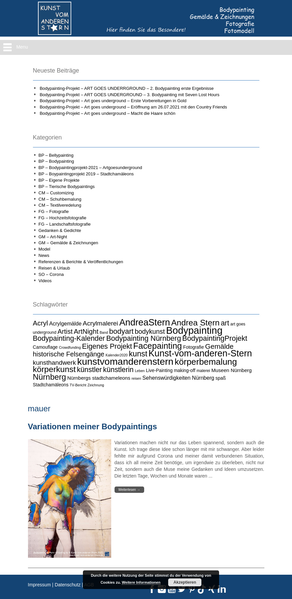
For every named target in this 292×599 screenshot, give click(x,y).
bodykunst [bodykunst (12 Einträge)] (150, 331)
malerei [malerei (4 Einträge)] (203, 370)
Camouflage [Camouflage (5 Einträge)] (45, 347)
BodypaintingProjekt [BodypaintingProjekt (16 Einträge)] (214, 338)
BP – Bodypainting (56, 161)
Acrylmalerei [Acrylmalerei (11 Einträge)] (100, 323)
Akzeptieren (184, 582)
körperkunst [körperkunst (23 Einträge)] (54, 369)
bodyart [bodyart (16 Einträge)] (121, 331)
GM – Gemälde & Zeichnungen (68, 242)
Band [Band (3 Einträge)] (104, 332)
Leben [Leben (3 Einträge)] (140, 371)
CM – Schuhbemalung (60, 199)
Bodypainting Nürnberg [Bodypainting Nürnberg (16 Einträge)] (143, 338)
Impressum (39, 584)
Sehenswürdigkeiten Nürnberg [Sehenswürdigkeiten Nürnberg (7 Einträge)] (178, 378)
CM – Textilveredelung (60, 205)
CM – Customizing (56, 192)
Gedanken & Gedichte (60, 230)
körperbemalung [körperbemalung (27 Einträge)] (205, 361)
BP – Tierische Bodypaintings (67, 186)
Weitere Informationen (141, 582)
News (44, 255)
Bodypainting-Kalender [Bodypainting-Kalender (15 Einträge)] (69, 338)
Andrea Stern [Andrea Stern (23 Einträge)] (195, 322)
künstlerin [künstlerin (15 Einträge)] (118, 370)
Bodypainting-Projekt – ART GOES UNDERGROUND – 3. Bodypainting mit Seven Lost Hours (129, 94)
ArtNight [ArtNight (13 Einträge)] (86, 331)
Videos (45, 280)
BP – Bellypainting (56, 155)
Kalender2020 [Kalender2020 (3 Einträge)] (117, 355)
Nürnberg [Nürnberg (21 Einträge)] (49, 376)
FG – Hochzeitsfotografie (63, 217)
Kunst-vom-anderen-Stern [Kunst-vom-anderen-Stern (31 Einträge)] (200, 353)
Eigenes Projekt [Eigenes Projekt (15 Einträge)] (107, 346)
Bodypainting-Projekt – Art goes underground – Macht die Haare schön (107, 113)
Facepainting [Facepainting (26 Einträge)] (157, 345)
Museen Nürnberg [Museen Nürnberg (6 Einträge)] (231, 370)
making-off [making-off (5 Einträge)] (184, 370)
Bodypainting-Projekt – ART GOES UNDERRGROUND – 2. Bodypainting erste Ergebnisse (127, 88)
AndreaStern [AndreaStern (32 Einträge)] (144, 322)
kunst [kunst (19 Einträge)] (138, 353)
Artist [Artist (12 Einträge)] (65, 331)
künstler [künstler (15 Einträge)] (89, 370)
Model (44, 249)
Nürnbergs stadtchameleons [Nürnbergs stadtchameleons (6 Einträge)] (98, 378)
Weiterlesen (129, 490)
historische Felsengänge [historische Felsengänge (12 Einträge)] (69, 354)
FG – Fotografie (54, 211)
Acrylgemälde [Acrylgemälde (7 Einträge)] (65, 323)
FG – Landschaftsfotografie (65, 224)
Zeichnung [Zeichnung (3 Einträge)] (96, 385)
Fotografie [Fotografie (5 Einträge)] (193, 347)
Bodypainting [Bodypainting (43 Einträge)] (194, 330)
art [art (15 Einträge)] (225, 323)
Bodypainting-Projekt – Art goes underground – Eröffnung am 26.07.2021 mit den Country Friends (133, 106)
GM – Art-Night (53, 236)
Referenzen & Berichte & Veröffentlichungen (81, 261)
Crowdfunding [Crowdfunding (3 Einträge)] (70, 347)
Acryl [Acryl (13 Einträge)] (40, 323)
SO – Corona (51, 274)
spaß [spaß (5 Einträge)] (220, 378)
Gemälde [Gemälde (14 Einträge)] (219, 346)
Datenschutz (68, 584)
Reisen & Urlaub (54, 268)
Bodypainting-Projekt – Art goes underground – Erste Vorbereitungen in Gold (113, 100)
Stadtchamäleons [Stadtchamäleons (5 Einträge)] (51, 384)
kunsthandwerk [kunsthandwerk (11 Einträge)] (54, 362)
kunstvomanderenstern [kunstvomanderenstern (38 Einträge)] (125, 361)
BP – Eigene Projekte (59, 180)
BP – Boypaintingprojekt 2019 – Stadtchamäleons (86, 173)
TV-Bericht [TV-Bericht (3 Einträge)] (78, 385)
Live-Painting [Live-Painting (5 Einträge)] (159, 370)
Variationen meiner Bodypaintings (92, 426)
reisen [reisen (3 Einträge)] (136, 378)
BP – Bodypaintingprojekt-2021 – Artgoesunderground (90, 167)
